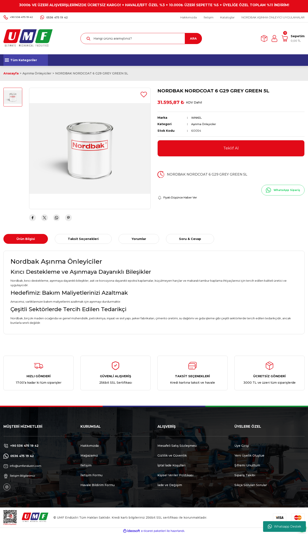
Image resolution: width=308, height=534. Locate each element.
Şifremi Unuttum (247, 465)
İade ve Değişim (169, 485)
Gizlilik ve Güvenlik (172, 455)
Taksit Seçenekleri (83, 239)
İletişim (86, 465)
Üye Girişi (241, 446)
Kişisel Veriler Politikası (175, 475)
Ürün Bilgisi (25, 239)
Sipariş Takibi (244, 475)
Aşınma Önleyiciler (205, 124)
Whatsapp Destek (284, 526)
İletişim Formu (91, 475)
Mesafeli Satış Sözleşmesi (177, 446)
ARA (193, 38)
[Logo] (28, 38)
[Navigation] (25, 60)
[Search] (141, 38)
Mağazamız (89, 455)
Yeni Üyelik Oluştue (249, 455)
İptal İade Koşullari (171, 465)
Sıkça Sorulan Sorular (250, 485)
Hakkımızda (89, 446)
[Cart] (293, 38)
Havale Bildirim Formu (97, 485)
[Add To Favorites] (143, 94)
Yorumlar (139, 239)
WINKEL (197, 118)
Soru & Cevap (190, 239)
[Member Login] (274, 38)
